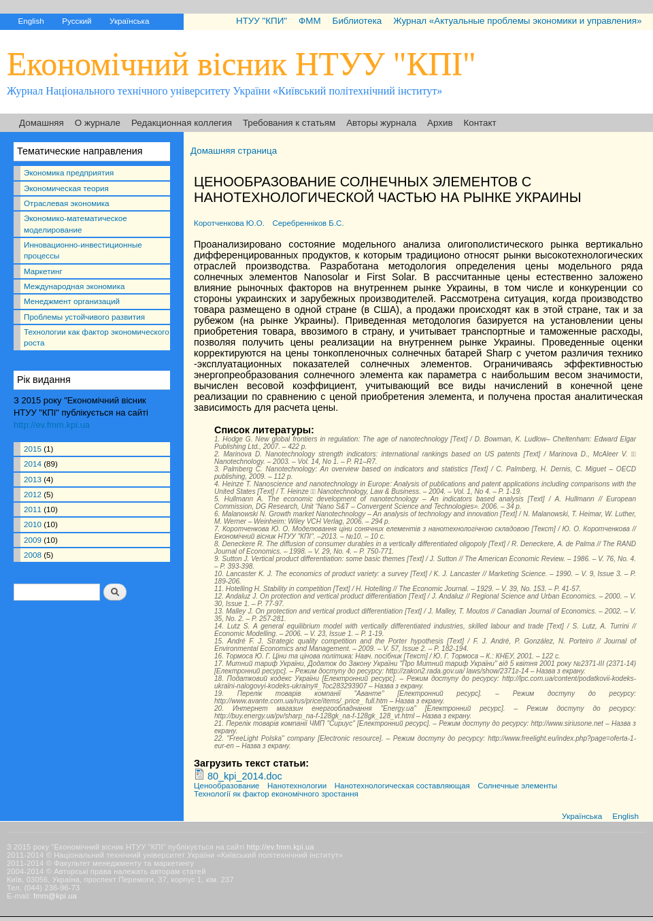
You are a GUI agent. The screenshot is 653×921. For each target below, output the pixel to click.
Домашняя (41, 123)
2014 (32, 463)
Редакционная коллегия (181, 123)
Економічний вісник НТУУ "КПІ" (241, 64)
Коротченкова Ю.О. (229, 223)
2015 (32, 448)
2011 (32, 509)
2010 (32, 524)
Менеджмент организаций (72, 301)
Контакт (480, 123)
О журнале (97, 123)
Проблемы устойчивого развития (84, 316)
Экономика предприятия (69, 172)
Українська (129, 20)
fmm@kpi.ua (55, 896)
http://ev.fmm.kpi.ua (52, 425)
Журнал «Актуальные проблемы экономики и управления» (517, 21)
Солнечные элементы (517, 786)
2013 (32, 479)
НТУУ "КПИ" (261, 21)
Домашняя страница (233, 151)
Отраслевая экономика (67, 203)
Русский (76, 20)
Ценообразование (227, 786)
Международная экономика (74, 286)
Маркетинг (43, 271)
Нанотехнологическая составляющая (402, 786)
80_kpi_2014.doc (244, 776)
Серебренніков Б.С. (308, 223)
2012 (32, 494)
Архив (439, 123)
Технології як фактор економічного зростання (276, 794)
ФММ (309, 21)
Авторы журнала (381, 123)
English (31, 20)
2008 (32, 554)
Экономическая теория (66, 188)
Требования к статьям (289, 123)
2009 (32, 539)
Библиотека (357, 21)
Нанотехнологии (296, 786)
